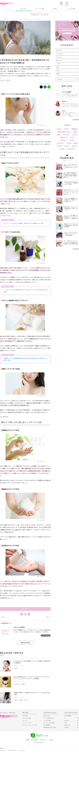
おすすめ (66, 129)
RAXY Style (24, 8)
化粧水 (75, 143)
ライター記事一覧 (45, 635)
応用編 (21, 700)
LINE (65, 722)
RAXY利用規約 (46, 725)
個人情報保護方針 (35, 739)
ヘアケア (58, 64)
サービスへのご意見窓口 (49, 722)
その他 (57, 74)
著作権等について (44, 739)
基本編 (75, 131)
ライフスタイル (71, 149)
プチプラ (72, 140)
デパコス (59, 146)
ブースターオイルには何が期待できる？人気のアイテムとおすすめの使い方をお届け (25, 291)
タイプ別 (62, 149)
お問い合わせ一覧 (12, 750)
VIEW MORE (75, 119)
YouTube (66, 727)
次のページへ (25, 609)
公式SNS (54, 8)
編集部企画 (74, 129)
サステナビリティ (22, 750)
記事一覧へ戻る (25, 643)
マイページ (25, 720)
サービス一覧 (3, 750)
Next (48, 617)
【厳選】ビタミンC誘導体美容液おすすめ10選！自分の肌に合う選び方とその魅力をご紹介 (25, 359)
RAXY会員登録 (67, 715)
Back (3, 617)
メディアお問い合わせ (48, 718)
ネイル (57, 67)
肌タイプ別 (8, 80)
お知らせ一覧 (46, 715)
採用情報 (51, 739)
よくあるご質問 (71, 8)
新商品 (23, 684)
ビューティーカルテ (27, 722)
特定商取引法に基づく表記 (49, 727)
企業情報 (28, 739)
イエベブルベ (60, 143)
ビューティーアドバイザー (28, 725)
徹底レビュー (64, 137)
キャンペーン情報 (39, 8)
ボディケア (59, 60)
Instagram (66, 720)
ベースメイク (59, 54)
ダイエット (74, 146)
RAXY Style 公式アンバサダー (64, 131)
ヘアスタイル (63, 140)
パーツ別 (68, 143)
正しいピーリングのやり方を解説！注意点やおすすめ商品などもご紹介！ (24, 223)
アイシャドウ (66, 134)
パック (26, 700)
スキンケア (6, 78)
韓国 (59, 134)
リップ (71, 137)
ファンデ (67, 146)
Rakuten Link (67, 725)
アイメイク (59, 57)
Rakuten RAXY (7, 3)
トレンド (74, 134)
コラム (57, 70)
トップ (7, 8)
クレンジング (16, 684)
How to (2, 80)
